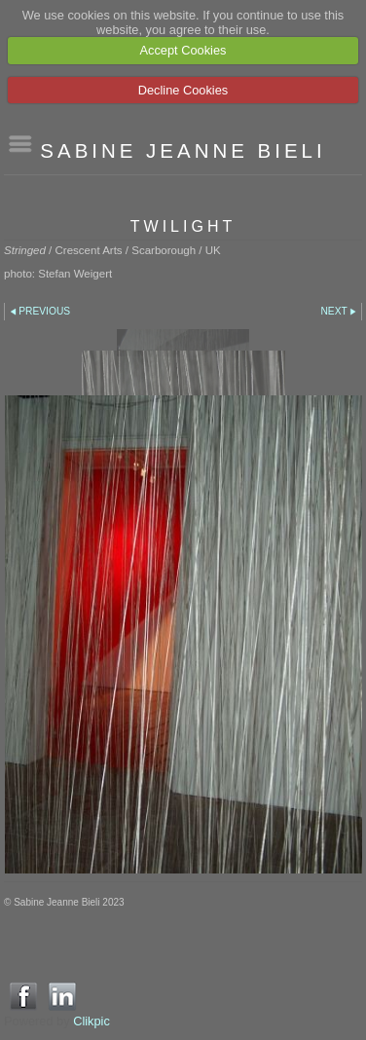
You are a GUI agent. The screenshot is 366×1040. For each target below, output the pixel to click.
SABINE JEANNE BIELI (182, 150)
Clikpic (91, 1021)
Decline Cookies (183, 90)
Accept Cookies (183, 50)
